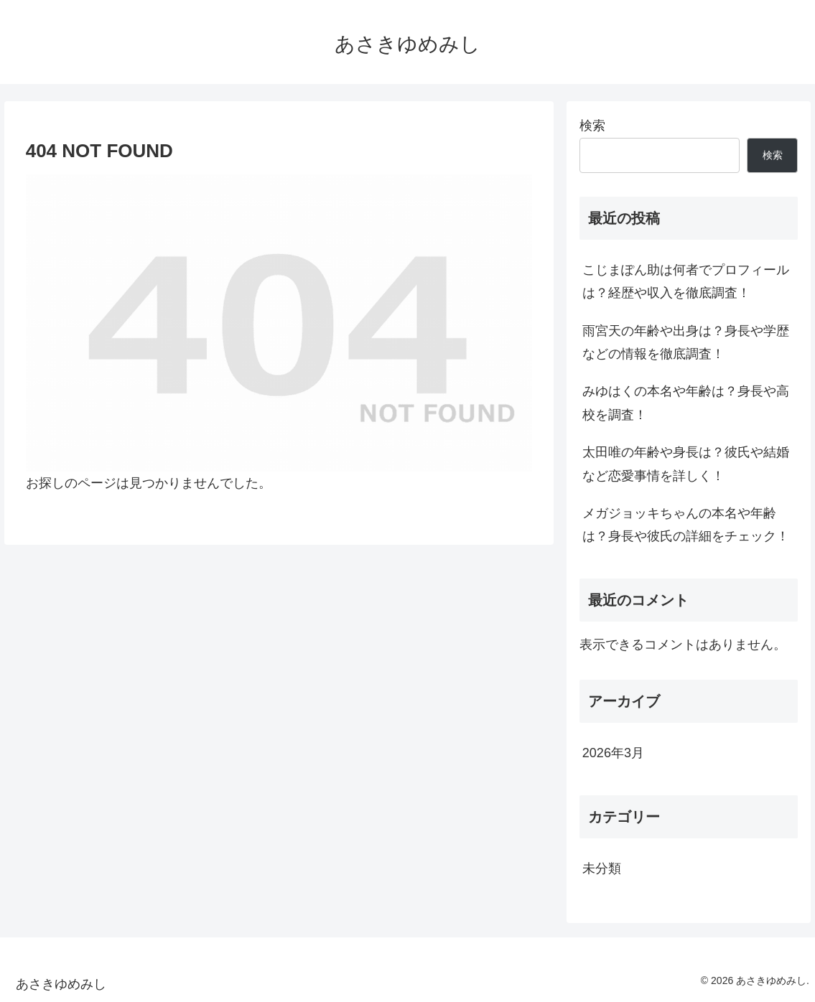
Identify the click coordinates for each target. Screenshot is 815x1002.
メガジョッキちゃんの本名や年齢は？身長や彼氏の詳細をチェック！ (685, 524)
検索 (592, 125)
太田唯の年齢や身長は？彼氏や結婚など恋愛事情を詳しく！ (685, 463)
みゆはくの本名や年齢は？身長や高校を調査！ (685, 402)
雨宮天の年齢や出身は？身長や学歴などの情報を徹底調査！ (685, 342)
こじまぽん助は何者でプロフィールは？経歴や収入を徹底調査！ (685, 281)
